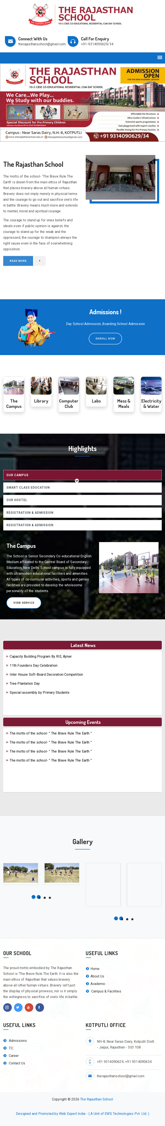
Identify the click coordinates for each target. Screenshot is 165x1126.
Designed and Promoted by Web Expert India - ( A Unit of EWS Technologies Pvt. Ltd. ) (82, 1114)
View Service (23, 602)
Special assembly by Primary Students (37, 698)
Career (11, 1056)
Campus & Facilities (103, 991)
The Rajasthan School (96, 1099)
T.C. (8, 1048)
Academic (95, 984)
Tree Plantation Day (22, 689)
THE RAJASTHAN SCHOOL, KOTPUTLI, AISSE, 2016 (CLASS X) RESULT (62, 652)
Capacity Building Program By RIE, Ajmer (38, 661)
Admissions (15, 1041)
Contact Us (14, 1063)
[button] (12, 103)
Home (92, 969)
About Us (95, 976)
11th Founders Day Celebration (31, 671)
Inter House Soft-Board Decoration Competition (44, 680)
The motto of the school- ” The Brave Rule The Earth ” (48, 729)
